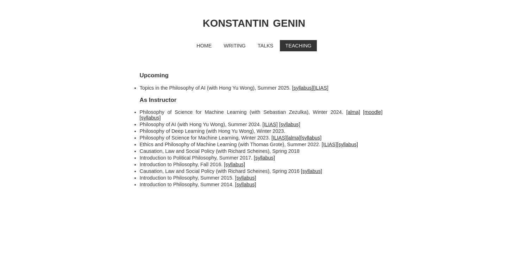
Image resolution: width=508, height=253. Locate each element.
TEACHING (298, 45)
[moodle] (372, 112)
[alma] (353, 112)
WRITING (234, 45)
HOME (204, 45)
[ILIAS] (320, 88)
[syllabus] (302, 88)
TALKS (266, 45)
